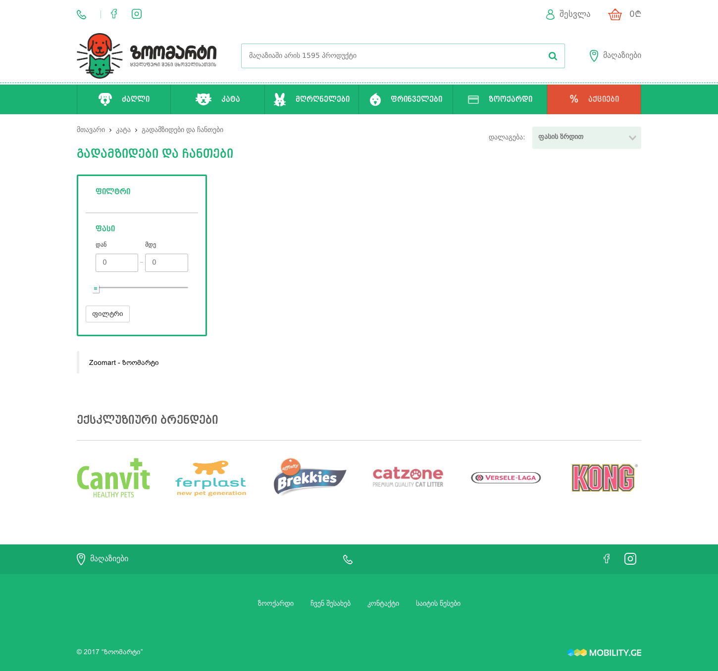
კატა (124, 130)
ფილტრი (107, 313)
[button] (586, 138)
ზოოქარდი (276, 603)
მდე (150, 245)
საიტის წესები (438, 603)
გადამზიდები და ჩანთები (182, 130)
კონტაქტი (383, 603)
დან (101, 245)
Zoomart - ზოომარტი (124, 362)
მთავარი (91, 130)
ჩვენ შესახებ (330, 603)
